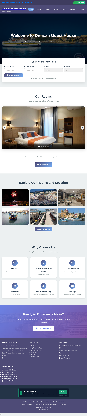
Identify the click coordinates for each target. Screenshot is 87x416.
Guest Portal (78, 3)
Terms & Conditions (27, 405)
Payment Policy (39, 405)
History (64, 9)
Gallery (48, 9)
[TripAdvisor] (15, 361)
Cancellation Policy (52, 405)
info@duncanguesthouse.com (11, 2)
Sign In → (63, 391)
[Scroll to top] (0, 415)
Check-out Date (29, 67)
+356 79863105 (27, 2)
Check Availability (13, 76)
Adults (46, 67)
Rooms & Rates (36, 348)
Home (31, 9)
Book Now (35, 357)
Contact (82, 9)
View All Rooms (43, 165)
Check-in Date (9, 67)
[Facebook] (15, 359)
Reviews (72, 9)
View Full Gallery (43, 230)
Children (67, 67)
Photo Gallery (36, 351)
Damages (63, 405)
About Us (34, 353)
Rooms (39, 9)
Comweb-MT (43, 410)
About (56, 9)
